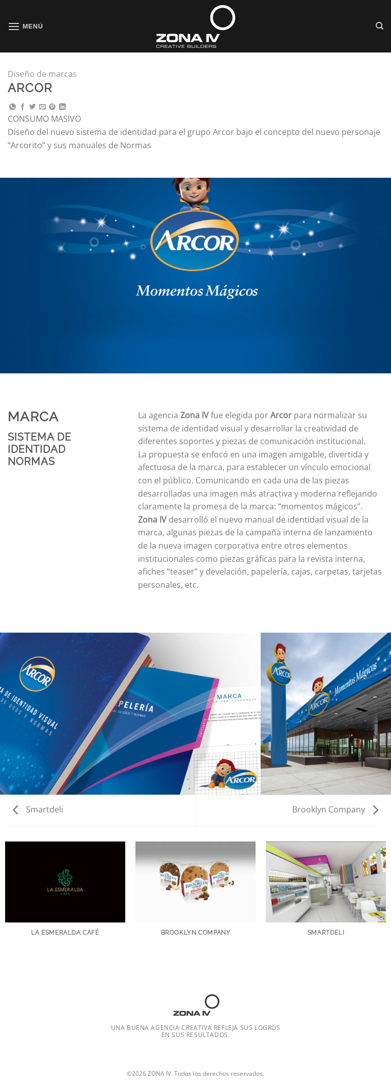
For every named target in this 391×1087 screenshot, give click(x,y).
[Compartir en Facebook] (22, 107)
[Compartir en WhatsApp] (12, 107)
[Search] (379, 26)
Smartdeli (38, 809)
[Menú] (25, 26)
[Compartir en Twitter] (32, 107)
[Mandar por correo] (42, 107)
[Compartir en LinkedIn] (62, 107)
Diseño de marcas (42, 73)
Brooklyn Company (335, 809)
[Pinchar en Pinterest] (52, 107)
